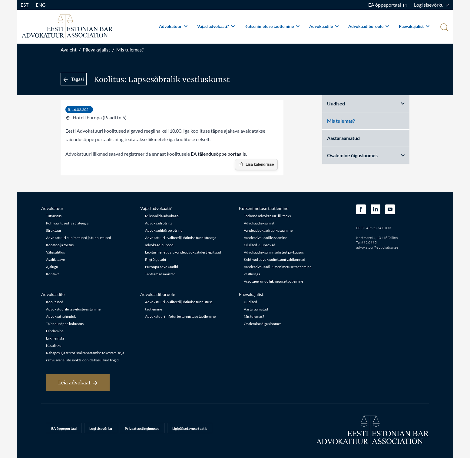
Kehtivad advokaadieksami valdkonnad (274, 259)
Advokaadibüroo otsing (163, 230)
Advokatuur (173, 26)
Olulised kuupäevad (259, 245)
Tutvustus (53, 216)
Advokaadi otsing (158, 223)
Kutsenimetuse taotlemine (272, 26)
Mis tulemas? (130, 49)
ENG (41, 5)
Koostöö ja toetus (60, 245)
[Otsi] (443, 27)
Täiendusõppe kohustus (65, 323)
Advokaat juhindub (61, 316)
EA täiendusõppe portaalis (218, 154)
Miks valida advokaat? (162, 216)
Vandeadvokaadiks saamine (265, 237)
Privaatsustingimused (142, 428)
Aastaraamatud (343, 138)
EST (24, 5)
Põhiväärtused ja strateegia (67, 223)
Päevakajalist (414, 26)
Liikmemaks (55, 338)
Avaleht (69, 49)
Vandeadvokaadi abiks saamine (268, 230)
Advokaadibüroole (368, 26)
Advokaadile (324, 26)
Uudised (366, 103)
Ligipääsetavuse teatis (189, 428)
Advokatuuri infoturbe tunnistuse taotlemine (180, 316)
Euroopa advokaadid (161, 266)
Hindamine (55, 331)
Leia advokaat (78, 383)
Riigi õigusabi (155, 259)
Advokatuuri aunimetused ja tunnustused (78, 237)
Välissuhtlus (55, 252)
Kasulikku (53, 345)
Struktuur (53, 230)
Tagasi (73, 79)
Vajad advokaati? (216, 26)
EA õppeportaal (387, 5)
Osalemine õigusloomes (366, 155)
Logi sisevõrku (431, 5)
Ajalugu (52, 266)
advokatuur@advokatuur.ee (377, 247)
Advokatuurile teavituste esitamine (73, 309)
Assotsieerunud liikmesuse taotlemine (273, 281)
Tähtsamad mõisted (160, 274)
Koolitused (54, 302)
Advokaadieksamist (259, 223)
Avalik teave (55, 259)
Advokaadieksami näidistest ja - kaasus (274, 252)
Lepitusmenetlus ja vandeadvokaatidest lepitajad (183, 252)
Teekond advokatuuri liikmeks (267, 216)
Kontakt (52, 274)
